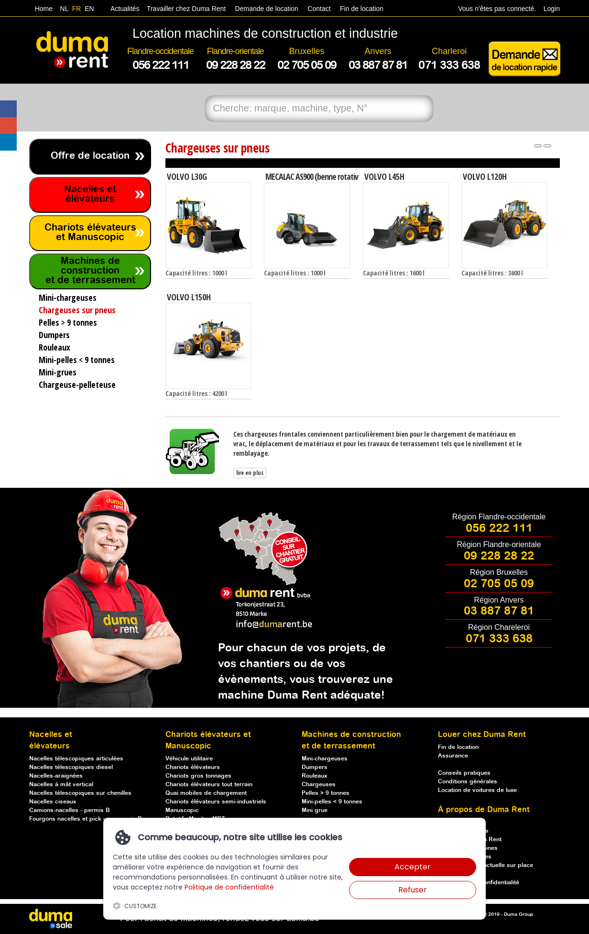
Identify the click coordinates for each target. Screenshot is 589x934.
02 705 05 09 (499, 584)
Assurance (453, 756)
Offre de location (90, 156)
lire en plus (249, 473)
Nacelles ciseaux (52, 802)
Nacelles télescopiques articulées (76, 759)
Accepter (412, 866)
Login (552, 8)
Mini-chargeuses (325, 759)
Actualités (125, 8)
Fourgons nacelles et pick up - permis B (85, 819)
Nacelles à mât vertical (61, 784)
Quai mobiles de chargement (206, 793)
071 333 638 (499, 639)
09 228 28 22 (499, 556)
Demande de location (266, 8)
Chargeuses (319, 784)
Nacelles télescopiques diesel (71, 767)
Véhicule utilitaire (189, 759)
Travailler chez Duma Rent (185, 8)
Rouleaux (314, 776)
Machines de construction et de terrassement (90, 271)
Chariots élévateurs (192, 767)
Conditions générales (467, 782)
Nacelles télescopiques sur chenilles (80, 793)
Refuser (412, 889)
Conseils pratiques (464, 773)
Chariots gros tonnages (198, 776)
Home (44, 8)
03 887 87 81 (499, 611)
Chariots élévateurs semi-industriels (215, 802)
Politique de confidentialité (229, 887)
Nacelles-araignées (56, 776)
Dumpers (314, 767)
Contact (318, 8)
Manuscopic (182, 810)
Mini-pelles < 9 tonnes (332, 802)
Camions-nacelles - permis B (69, 810)
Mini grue (314, 810)
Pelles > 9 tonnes (325, 793)
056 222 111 (499, 528)
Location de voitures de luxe (477, 790)
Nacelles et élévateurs (90, 194)
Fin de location (360, 8)
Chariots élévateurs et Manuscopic (90, 232)
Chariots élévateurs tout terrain (208, 784)
